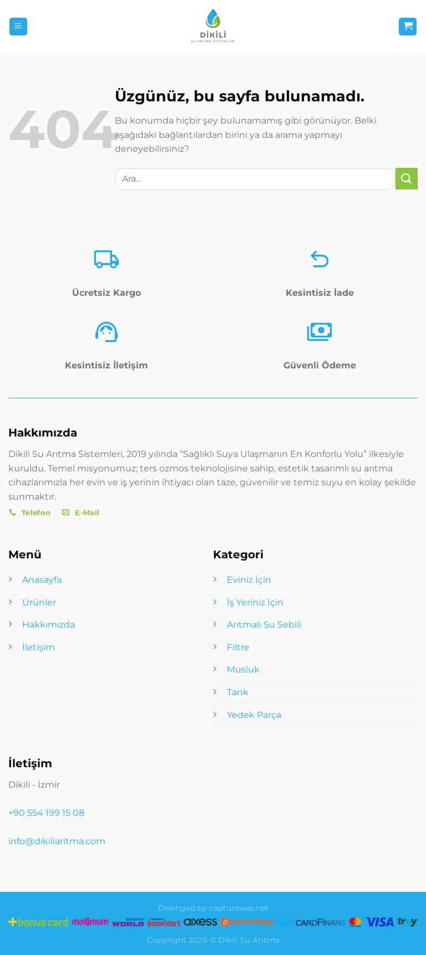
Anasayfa (42, 579)
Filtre (238, 647)
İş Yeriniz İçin (255, 602)
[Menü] (18, 27)
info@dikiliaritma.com (56, 841)
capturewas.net (238, 908)
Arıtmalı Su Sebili (264, 624)
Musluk (243, 669)
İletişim (38, 647)
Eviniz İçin (249, 579)
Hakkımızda (48, 624)
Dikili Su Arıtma (249, 940)
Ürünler (39, 602)
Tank (237, 692)
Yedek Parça (254, 715)
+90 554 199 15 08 (46, 813)
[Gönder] (406, 178)
